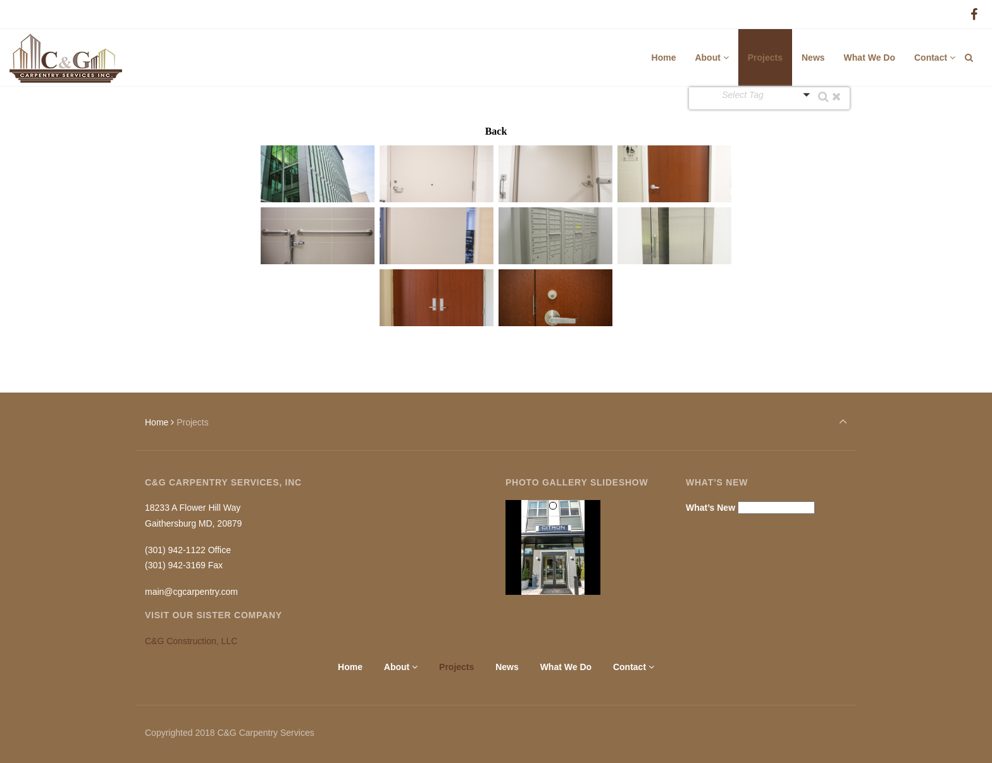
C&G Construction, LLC (191, 641)
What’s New (710, 508)
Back (496, 131)
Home (156, 422)
